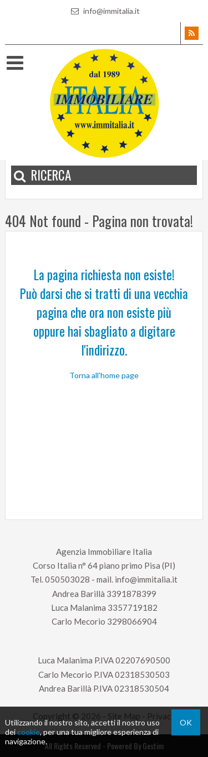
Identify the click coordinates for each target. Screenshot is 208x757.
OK (186, 722)
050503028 (67, 579)
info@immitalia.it (104, 11)
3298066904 (132, 621)
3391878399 (131, 594)
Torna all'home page (104, 375)
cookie (28, 732)
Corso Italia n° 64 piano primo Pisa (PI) (104, 565)
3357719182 (133, 607)
